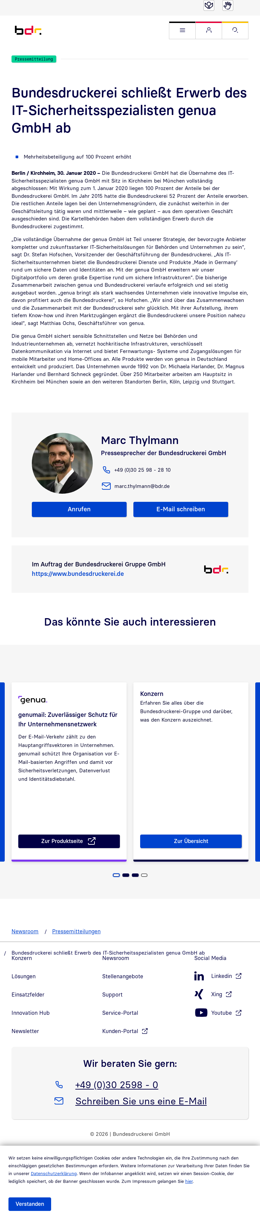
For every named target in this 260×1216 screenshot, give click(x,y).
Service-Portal (120, 1026)
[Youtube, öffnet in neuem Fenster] (221, 1026)
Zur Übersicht (192, 855)
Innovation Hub (31, 1026)
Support (112, 1007)
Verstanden (30, 1203)
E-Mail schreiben (180, 509)
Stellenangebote (122, 989)
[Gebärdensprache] (227, 5)
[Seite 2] (126, 888)
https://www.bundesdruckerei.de (78, 573)
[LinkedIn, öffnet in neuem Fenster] (221, 989)
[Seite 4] (144, 888)
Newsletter (25, 1044)
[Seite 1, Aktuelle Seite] (116, 888)
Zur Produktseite (80, 855)
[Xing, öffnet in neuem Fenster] (221, 1007)
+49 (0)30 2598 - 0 (116, 1096)
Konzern (22, 971)
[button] (182, 30)
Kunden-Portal (120, 1044)
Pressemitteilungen (76, 944)
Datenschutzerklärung (54, 1173)
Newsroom (25, 944)
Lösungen (24, 989)
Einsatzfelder (28, 1007)
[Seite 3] (135, 888)
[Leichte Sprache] (208, 5)
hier (189, 1181)
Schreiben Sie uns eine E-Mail (141, 1113)
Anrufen (79, 509)
